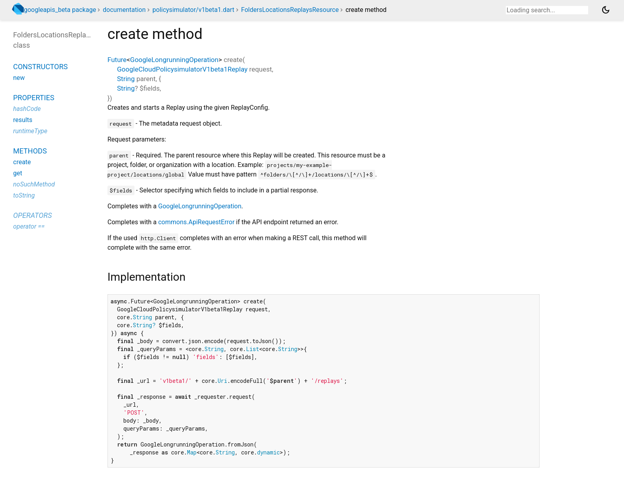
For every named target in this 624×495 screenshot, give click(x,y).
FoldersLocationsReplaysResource (290, 10)
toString (24, 195)
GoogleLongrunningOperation (174, 60)
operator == (29, 226)
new (19, 78)
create (22, 162)
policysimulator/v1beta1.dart (193, 10)
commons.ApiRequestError (196, 222)
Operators (32, 215)
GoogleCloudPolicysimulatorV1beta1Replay (182, 69)
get (17, 173)
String (126, 79)
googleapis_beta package (60, 10)
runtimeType (30, 131)
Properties (33, 97)
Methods (30, 151)
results (22, 120)
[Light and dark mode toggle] (605, 10)
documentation (124, 10)
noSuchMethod (34, 184)
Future (117, 60)
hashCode (27, 109)
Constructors (40, 66)
